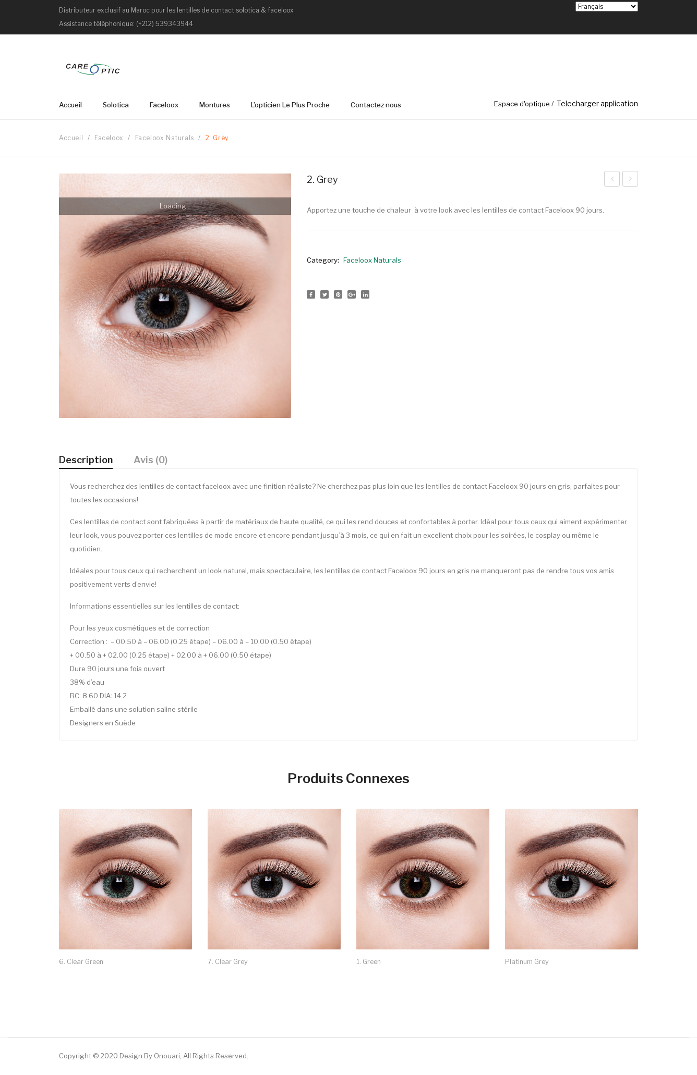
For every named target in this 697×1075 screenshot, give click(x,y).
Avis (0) (150, 459)
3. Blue (612, 180)
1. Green (630, 180)
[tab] (86, 460)
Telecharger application (597, 103)
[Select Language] (606, 6)
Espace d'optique (522, 104)
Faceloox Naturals (164, 138)
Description (86, 459)
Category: (323, 260)
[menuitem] (75, 105)
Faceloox (109, 138)
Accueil (71, 138)
